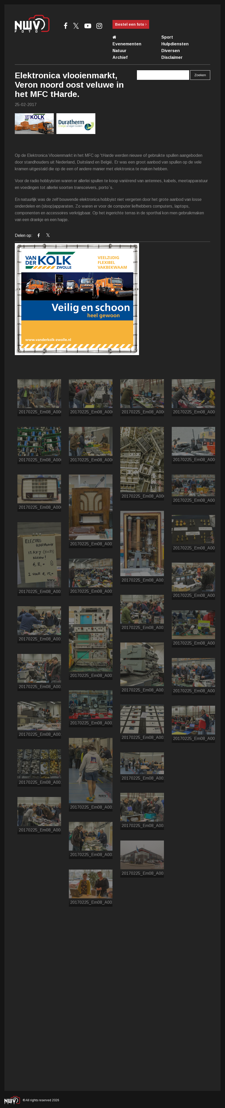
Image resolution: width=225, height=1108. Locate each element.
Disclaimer (172, 57)
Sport (167, 37)
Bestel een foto (131, 24)
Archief (120, 57)
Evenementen (126, 44)
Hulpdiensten (175, 44)
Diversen (170, 50)
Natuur (119, 50)
